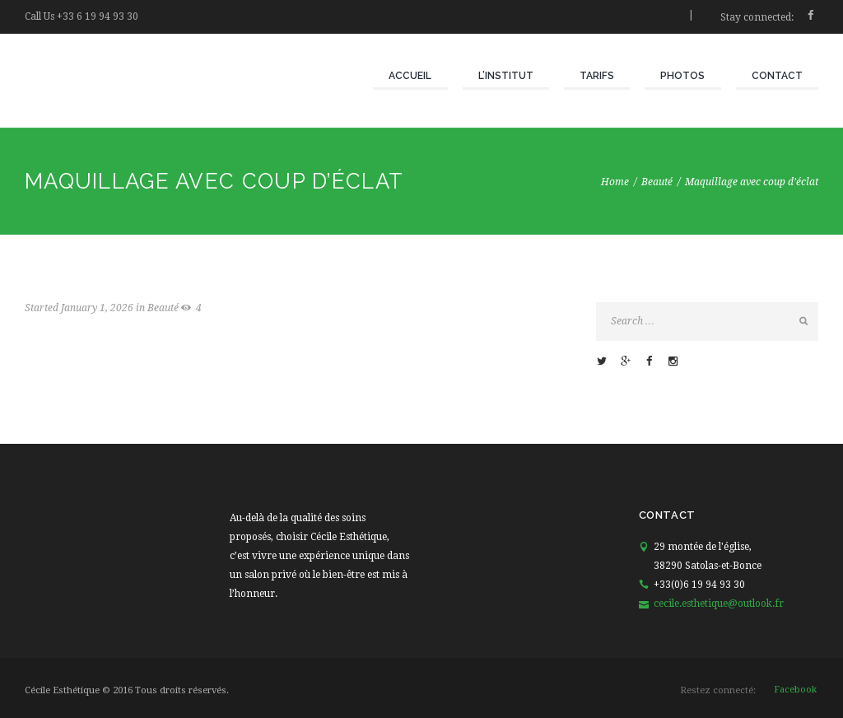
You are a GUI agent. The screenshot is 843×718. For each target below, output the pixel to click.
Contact (777, 76)
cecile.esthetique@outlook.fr (719, 603)
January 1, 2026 (97, 308)
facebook (795, 689)
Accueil (410, 76)
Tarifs (597, 76)
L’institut (505, 76)
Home (615, 182)
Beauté (657, 182)
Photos (682, 76)
